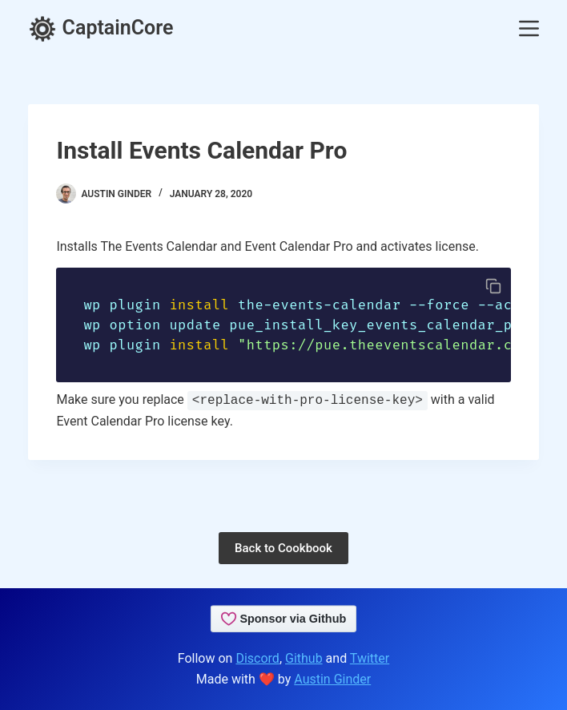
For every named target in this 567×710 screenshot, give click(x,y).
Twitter (369, 658)
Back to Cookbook (283, 548)
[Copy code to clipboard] (493, 286)
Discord (257, 658)
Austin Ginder (332, 679)
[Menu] (529, 28)
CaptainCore (100, 27)
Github (304, 658)
